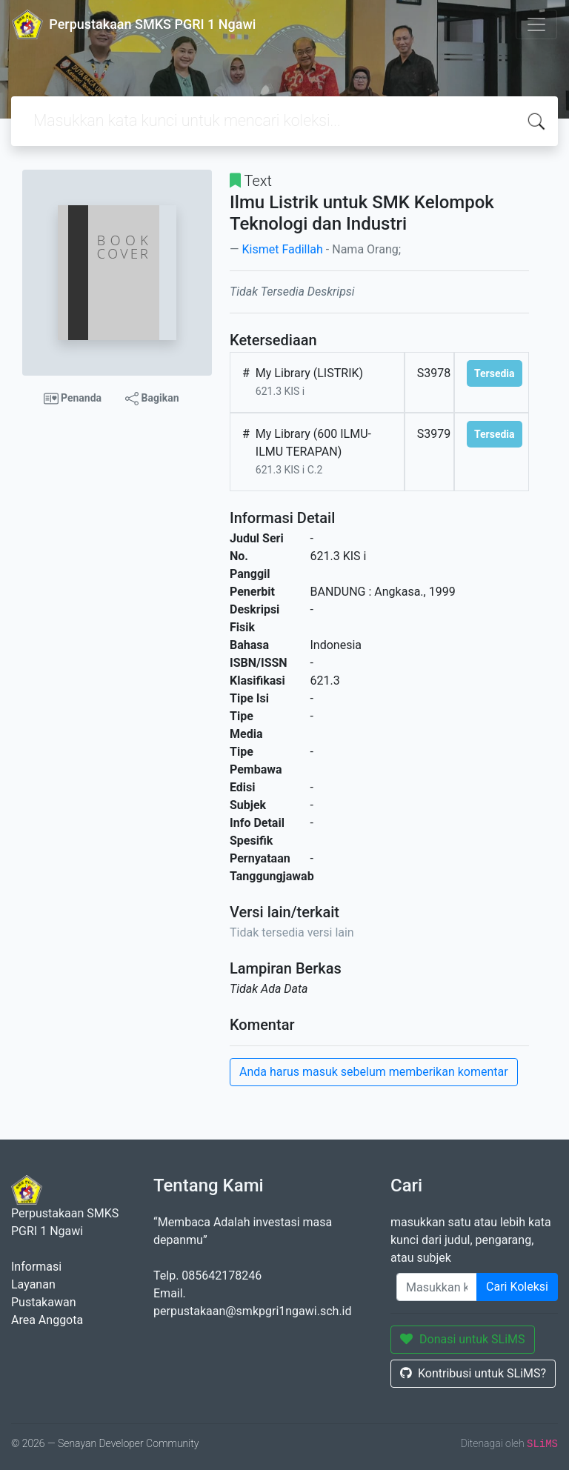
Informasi (36, 1267)
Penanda (73, 398)
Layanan (33, 1284)
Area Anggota (47, 1320)
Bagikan (152, 398)
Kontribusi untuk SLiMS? (473, 1373)
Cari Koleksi (517, 1287)
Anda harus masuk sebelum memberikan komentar (373, 1072)
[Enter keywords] (436, 1287)
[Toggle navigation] (536, 24)
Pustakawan (43, 1302)
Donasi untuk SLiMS (462, 1339)
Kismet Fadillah (282, 249)
